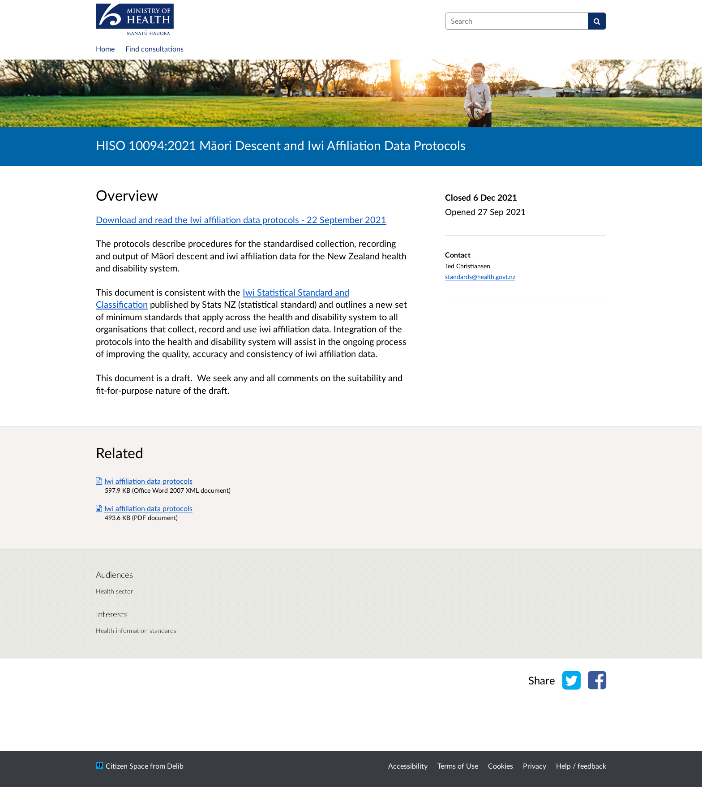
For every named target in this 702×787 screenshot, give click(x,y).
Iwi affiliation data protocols (144, 481)
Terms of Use (457, 765)
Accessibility (408, 765)
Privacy (534, 765)
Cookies (500, 765)
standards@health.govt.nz (480, 276)
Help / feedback (581, 765)
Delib (175, 765)
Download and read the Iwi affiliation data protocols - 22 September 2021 (241, 219)
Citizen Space (127, 765)
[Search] (597, 21)
